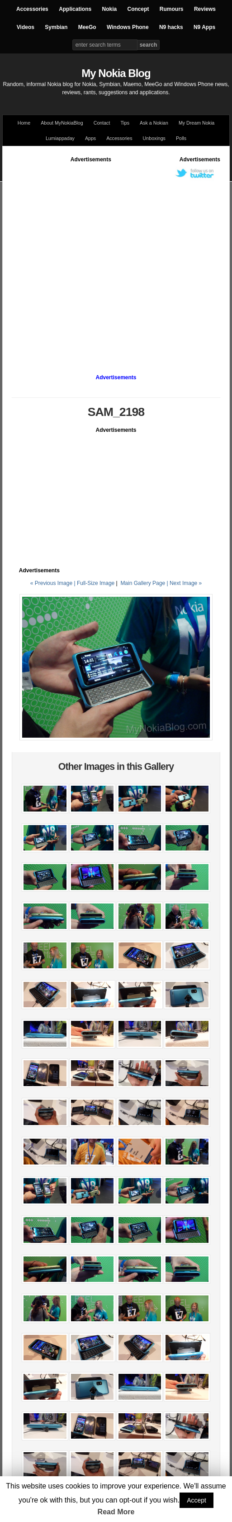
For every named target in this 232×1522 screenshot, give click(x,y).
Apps (90, 138)
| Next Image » (184, 583)
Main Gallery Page (142, 583)
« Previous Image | (53, 583)
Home (24, 123)
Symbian (56, 27)
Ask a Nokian (154, 123)
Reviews (205, 9)
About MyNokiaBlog (62, 123)
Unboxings (154, 138)
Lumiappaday (60, 138)
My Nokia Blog (115, 73)
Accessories (32, 9)
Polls (181, 138)
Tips (124, 123)
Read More (116, 1512)
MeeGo (87, 27)
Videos (25, 27)
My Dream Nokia (196, 123)
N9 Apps (204, 27)
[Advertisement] (95, 259)
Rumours (172, 9)
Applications (75, 9)
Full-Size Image (95, 583)
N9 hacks (171, 27)
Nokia (109, 9)
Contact (102, 123)
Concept (138, 9)
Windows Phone (128, 27)
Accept (196, 1500)
